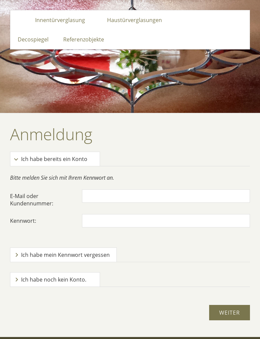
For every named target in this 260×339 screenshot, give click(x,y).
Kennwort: (23, 220)
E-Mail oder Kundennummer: (31, 199)
